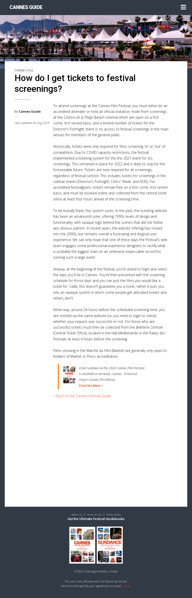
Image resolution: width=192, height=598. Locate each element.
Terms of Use (94, 514)
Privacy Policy (113, 514)
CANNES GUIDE (26, 7)
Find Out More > (91, 385)
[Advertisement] (111, 440)
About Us (77, 514)
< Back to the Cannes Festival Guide (82, 396)
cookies (126, 586)
